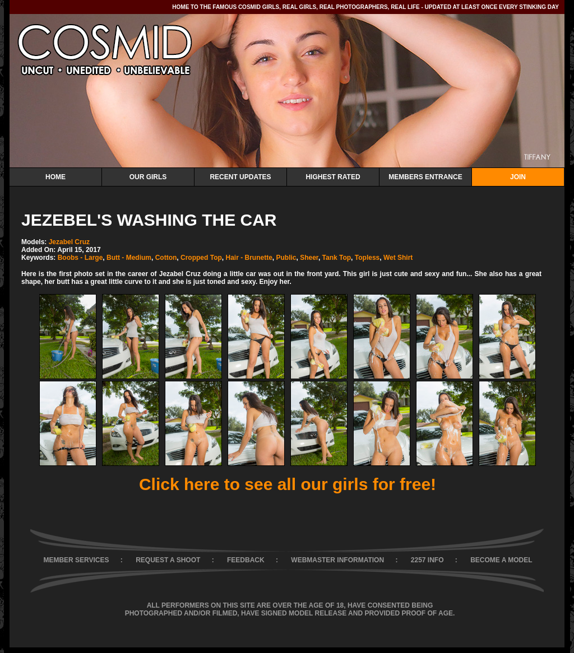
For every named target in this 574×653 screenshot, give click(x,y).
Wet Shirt (398, 258)
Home (55, 177)
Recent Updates (240, 177)
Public (286, 258)
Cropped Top (201, 258)
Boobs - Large (80, 258)
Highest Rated (332, 177)
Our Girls (148, 177)
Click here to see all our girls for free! (287, 484)
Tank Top (336, 258)
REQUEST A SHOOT (168, 560)
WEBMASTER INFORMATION (337, 560)
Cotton (166, 258)
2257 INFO (427, 560)
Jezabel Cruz (69, 242)
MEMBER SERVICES (76, 560)
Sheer (309, 258)
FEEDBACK (246, 560)
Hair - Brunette (248, 258)
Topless (367, 258)
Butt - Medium (129, 258)
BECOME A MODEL (501, 560)
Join (518, 177)
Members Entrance (425, 177)
